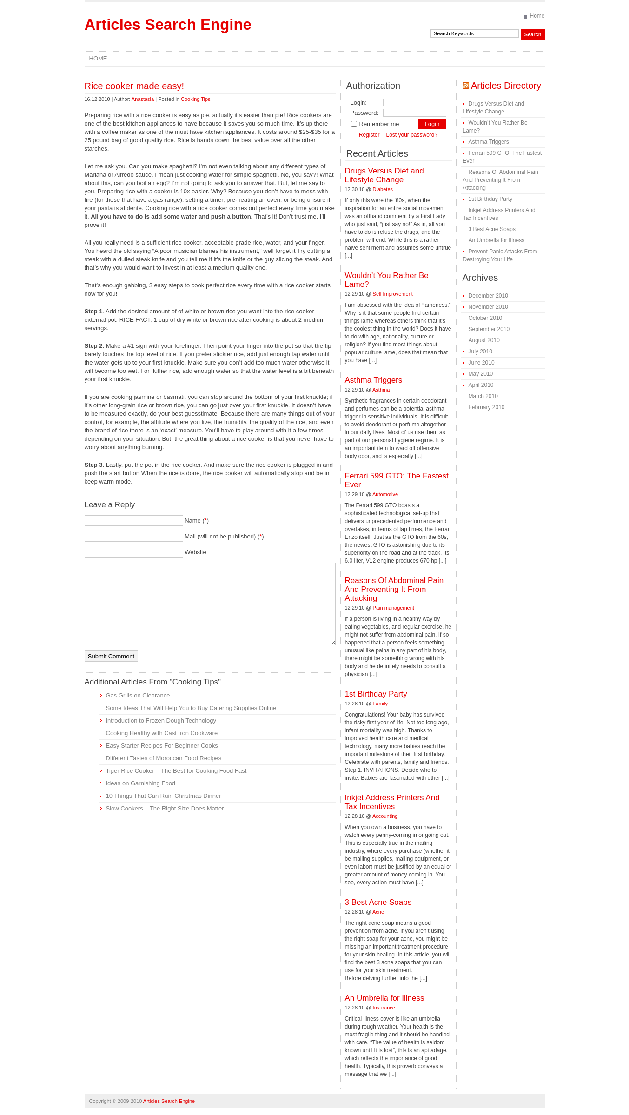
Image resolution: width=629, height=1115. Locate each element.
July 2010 (480, 351)
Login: (359, 102)
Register (369, 135)
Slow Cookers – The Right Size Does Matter (165, 808)
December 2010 (488, 295)
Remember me (375, 123)
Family (380, 703)
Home (537, 16)
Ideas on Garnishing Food (141, 783)
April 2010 (481, 385)
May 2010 (481, 374)
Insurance (384, 1007)
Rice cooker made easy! (135, 86)
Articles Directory (506, 85)
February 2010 (487, 407)
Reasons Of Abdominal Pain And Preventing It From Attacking (394, 589)
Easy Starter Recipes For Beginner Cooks (162, 745)
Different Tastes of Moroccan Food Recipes (164, 758)
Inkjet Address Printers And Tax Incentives (392, 802)
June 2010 (482, 362)
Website (195, 552)
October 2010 (486, 318)
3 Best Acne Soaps (378, 902)
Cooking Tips (196, 99)
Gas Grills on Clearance (138, 695)
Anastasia (143, 99)
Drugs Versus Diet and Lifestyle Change (384, 175)
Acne (378, 912)
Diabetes (383, 189)
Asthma (381, 389)
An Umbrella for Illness (384, 998)
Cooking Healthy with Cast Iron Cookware (162, 733)
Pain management (393, 608)
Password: (365, 112)
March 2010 (483, 396)
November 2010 (488, 307)
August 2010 (484, 340)
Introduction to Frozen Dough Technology (161, 720)
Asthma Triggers (374, 380)
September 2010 (489, 329)
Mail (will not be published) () (224, 536)
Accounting (384, 816)
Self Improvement (393, 294)
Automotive (385, 494)
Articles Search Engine (168, 24)
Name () (197, 520)
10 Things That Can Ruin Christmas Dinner (163, 795)
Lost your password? (411, 135)
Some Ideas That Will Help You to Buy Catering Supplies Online (191, 707)
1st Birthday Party (376, 694)
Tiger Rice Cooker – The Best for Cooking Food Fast (176, 770)
